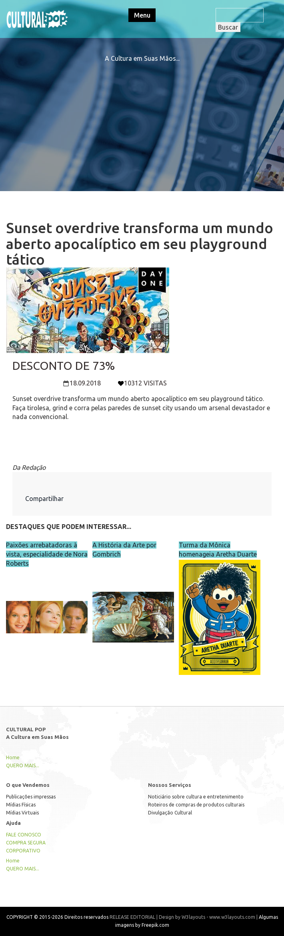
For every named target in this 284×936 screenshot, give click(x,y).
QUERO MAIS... (22, 765)
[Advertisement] (142, 119)
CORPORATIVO (23, 850)
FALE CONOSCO (23, 834)
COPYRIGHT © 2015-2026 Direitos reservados (57, 917)
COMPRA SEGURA (26, 842)
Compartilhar (44, 498)
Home (13, 757)
